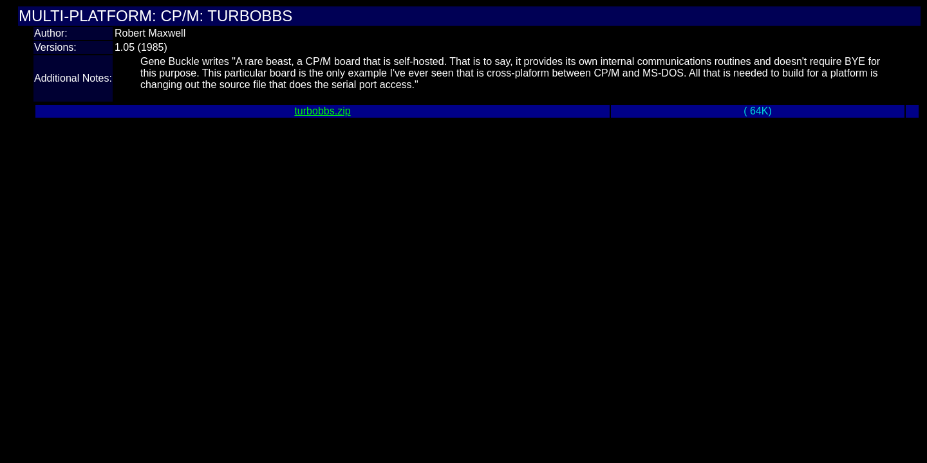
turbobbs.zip (322, 110)
